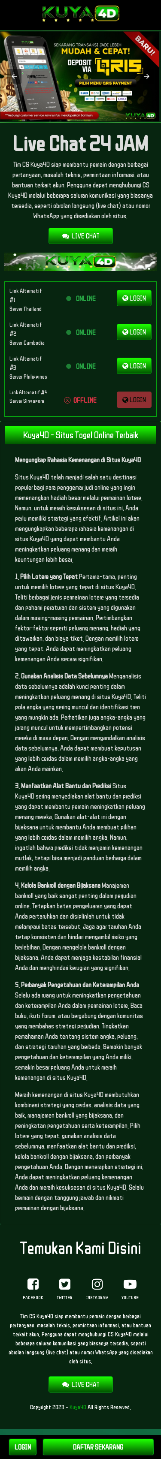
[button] (14, 76)
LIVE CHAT (80, 235)
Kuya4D (78, 1407)
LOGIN (134, 298)
